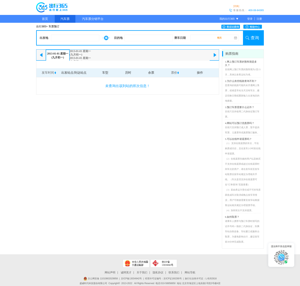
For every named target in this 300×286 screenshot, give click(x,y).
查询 (255, 37)
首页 (45, 18)
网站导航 (190, 272)
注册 (259, 18)
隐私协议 (158, 272)
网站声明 (110, 272)
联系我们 (174, 272)
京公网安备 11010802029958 (100, 278)
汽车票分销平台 (93, 18)
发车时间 (48, 72)
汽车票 (65, 18)
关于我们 (142, 272)
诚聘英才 (126, 272)
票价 (174, 72)
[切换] (236, 6)
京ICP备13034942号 (131, 278)
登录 (250, 18)
